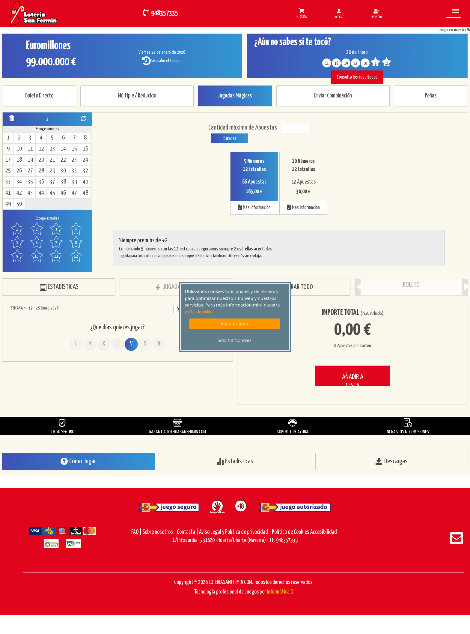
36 (41, 182)
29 (52, 171)
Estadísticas (234, 461)
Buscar (229, 138)
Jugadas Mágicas (235, 96)
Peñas (431, 96)
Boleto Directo (39, 96)
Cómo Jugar (78, 461)
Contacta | (187, 532)
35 (30, 182)
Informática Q (280, 592)
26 (19, 171)
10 (19, 149)
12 (41, 149)
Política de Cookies (290, 532)
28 (41, 171)
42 (19, 193)
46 (63, 193)
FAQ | (136, 532)
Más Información (254, 207)
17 (8, 160)
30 (63, 171)
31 (74, 171)
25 (8, 171)
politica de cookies (199, 312)
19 (30, 160)
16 (85, 149)
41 (8, 193)
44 (41, 193)
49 (8, 204)
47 (74, 193)
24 (85, 160)
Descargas (392, 461)
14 (63, 149)
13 (52, 149)
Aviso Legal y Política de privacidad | (235, 532)
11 (30, 149)
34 (19, 182)
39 (74, 182)
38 (63, 182)
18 (19, 160)
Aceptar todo (234, 324)
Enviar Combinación (333, 96)
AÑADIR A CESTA (352, 379)
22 (63, 160)
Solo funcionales (234, 340)
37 (52, 182)
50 (19, 204)
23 (74, 160)
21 (52, 160)
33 (8, 182)
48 (85, 193)
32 (85, 171)
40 (85, 182)
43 (30, 193)
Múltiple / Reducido (137, 96)
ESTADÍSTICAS (59, 287)
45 (52, 193)
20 (41, 160)
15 (74, 149)
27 (30, 171)
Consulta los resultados (357, 77)
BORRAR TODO (294, 287)
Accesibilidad (323, 532)
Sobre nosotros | (159, 532)
